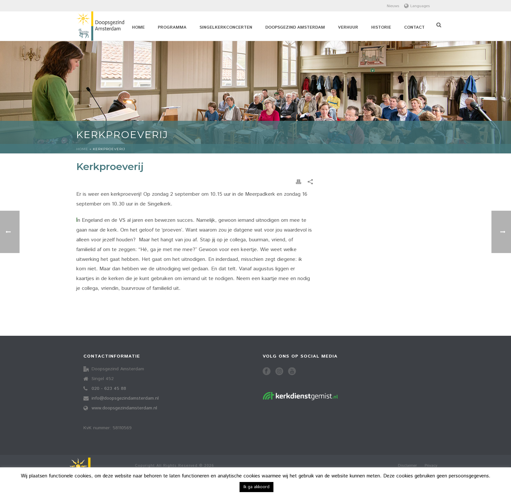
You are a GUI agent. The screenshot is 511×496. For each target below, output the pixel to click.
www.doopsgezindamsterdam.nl (124, 408)
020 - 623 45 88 (109, 388)
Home (138, 27)
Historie (381, 27)
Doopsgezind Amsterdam (295, 27)
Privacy (431, 465)
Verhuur (348, 27)
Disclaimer (407, 465)
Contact (414, 27)
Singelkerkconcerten (225, 27)
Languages (417, 6)
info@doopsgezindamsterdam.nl (125, 398)
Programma (172, 27)
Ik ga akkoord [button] (256, 487)
